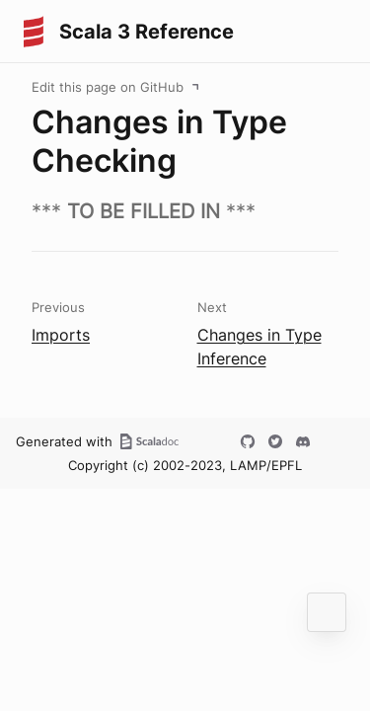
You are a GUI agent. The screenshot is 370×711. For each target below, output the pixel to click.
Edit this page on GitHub (108, 87)
